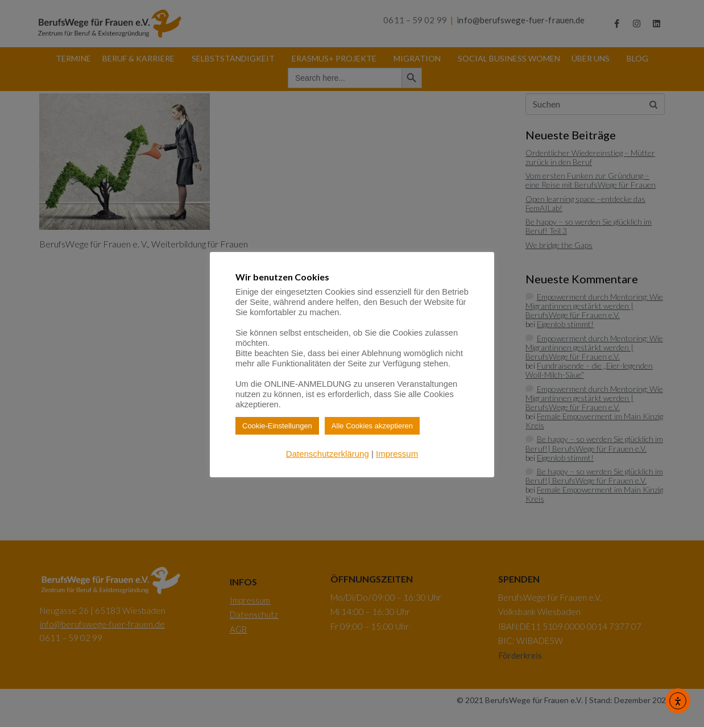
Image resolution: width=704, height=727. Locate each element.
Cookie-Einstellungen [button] (277, 426)
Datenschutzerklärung (327, 453)
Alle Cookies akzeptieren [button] (372, 426)
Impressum (397, 453)
